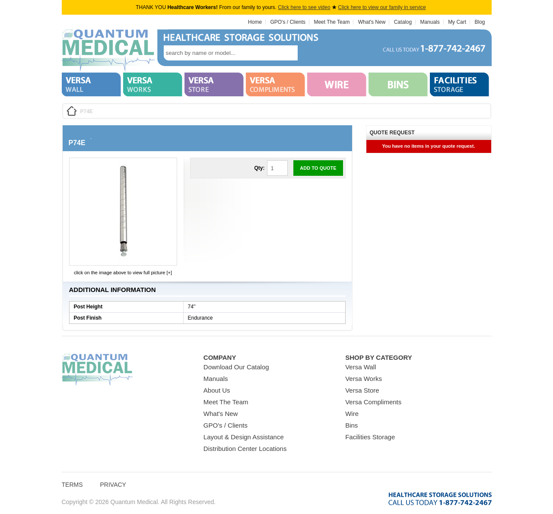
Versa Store (362, 390)
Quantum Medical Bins (108, 51)
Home (255, 22)
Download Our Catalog (236, 367)
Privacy (113, 484)
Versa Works (363, 378)
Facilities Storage (370, 437)
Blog (479, 22)
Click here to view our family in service (382, 7)
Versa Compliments (373, 402)
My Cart (457, 22)
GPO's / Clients (287, 22)
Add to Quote (318, 168)
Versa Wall (360, 367)
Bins (351, 425)
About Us (216, 390)
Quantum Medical (97, 370)
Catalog (403, 22)
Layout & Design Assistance (243, 437)
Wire (352, 413)
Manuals (429, 22)
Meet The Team (332, 22)
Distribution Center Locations (245, 448)
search (310, 52)
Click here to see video (304, 7)
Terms (72, 484)
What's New (372, 22)
